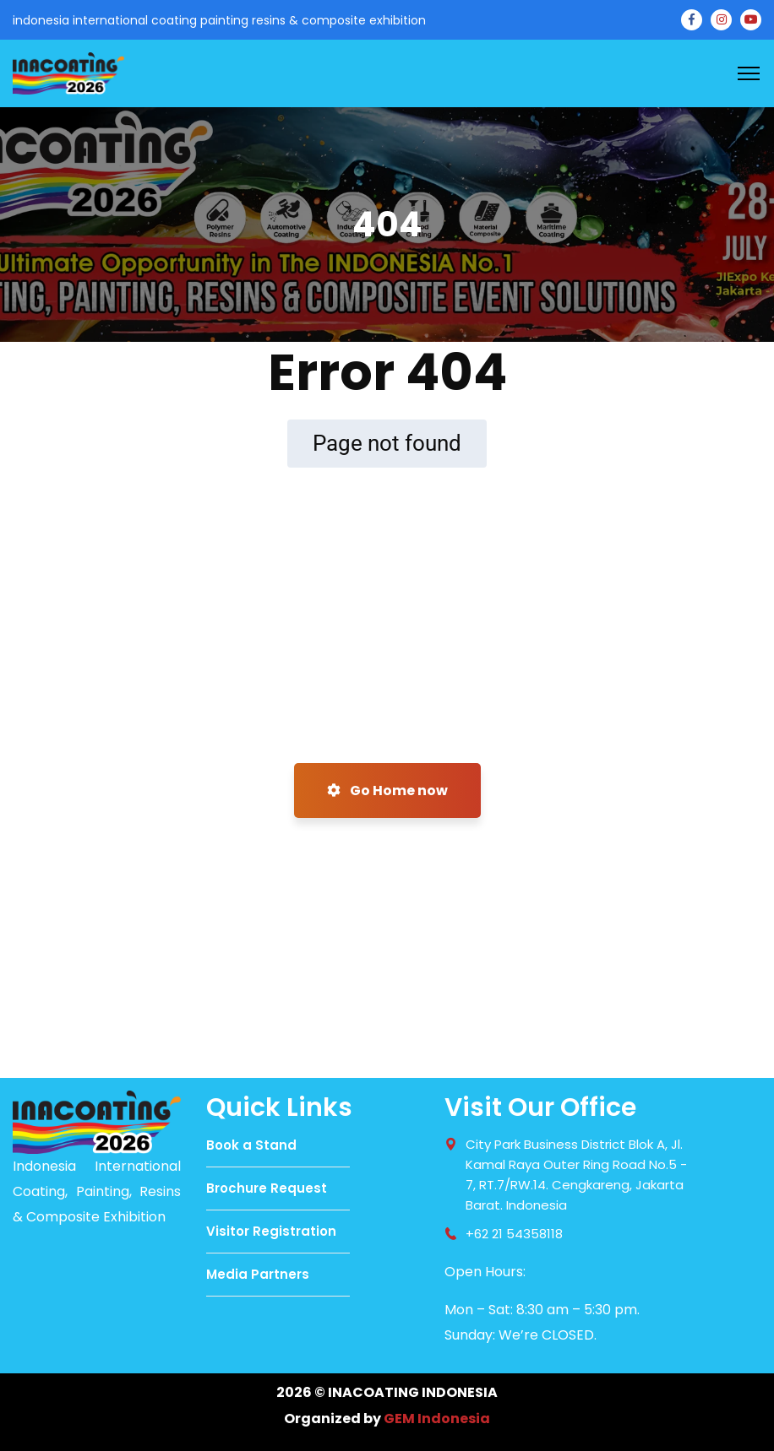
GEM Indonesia (437, 1418)
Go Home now (387, 790)
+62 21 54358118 (514, 1234)
